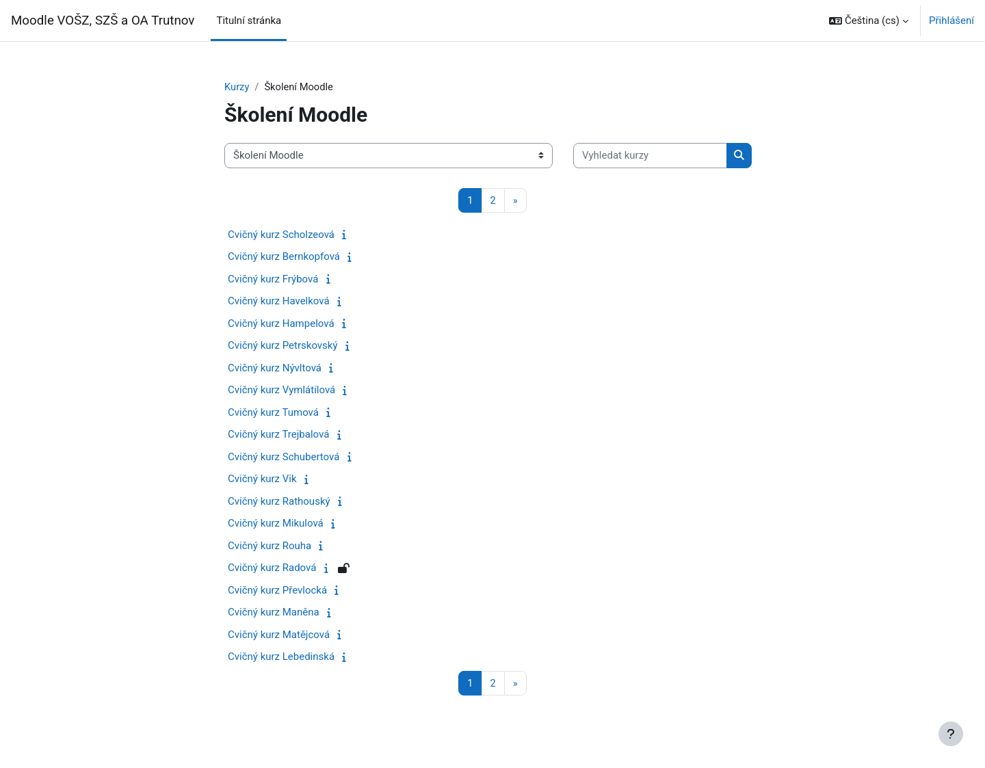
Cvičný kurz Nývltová (274, 368)
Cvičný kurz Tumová (273, 413)
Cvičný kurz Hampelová (281, 324)
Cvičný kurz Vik (262, 479)
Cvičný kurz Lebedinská (281, 657)
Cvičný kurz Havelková (279, 301)
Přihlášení (951, 20)
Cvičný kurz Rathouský (279, 502)
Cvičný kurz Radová (272, 568)
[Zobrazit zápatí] (950, 733)
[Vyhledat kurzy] (650, 156)
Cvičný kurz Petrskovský (283, 346)
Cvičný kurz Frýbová (273, 280)
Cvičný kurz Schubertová (283, 457)
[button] (868, 20)
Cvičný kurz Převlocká (277, 591)
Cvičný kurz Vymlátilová (281, 390)
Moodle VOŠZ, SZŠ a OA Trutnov (102, 20)
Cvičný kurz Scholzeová (281, 235)
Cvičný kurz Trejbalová (278, 435)
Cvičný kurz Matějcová (279, 635)
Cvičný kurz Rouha (269, 546)
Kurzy (237, 87)
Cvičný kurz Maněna (273, 613)
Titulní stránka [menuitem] (248, 20)
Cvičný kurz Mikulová (276, 524)
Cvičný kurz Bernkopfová (284, 257)
